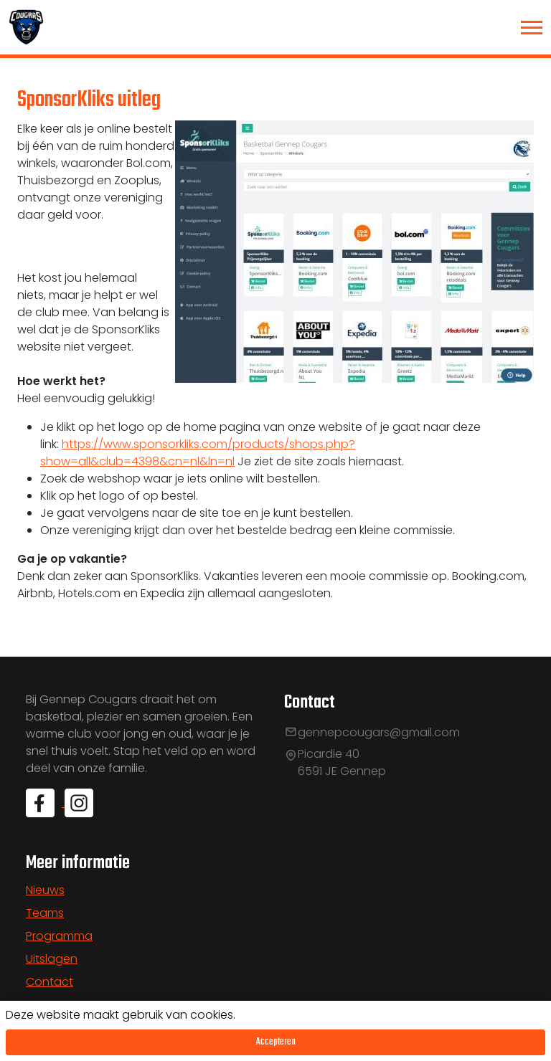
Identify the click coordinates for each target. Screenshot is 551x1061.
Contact (49, 982)
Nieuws (45, 890)
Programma (59, 936)
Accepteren (276, 1042)
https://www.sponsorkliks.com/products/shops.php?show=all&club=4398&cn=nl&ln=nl (197, 453)
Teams (45, 913)
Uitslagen (51, 959)
